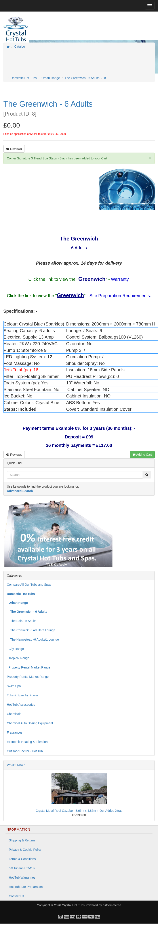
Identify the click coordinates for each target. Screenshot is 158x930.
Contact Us (16, 896)
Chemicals (14, 714)
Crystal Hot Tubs (73, 905)
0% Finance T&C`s (22, 868)
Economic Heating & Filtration (27, 742)
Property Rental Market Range (28, 667)
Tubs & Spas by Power (22, 695)
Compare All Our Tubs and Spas (29, 584)
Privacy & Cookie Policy (25, 849)
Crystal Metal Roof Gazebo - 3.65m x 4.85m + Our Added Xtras (79, 810)
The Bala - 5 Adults (21, 621)
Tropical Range (18, 658)
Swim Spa (14, 686)
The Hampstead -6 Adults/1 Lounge (33, 639)
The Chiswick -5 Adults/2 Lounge (31, 630)
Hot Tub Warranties (22, 877)
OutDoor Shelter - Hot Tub (25, 751)
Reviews (14, 149)
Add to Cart (142, 454)
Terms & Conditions (22, 859)
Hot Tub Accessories (21, 704)
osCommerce (112, 905)
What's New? (16, 765)
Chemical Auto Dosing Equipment (30, 723)
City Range (15, 649)
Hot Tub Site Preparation (26, 887)
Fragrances (15, 732)
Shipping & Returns (22, 840)
